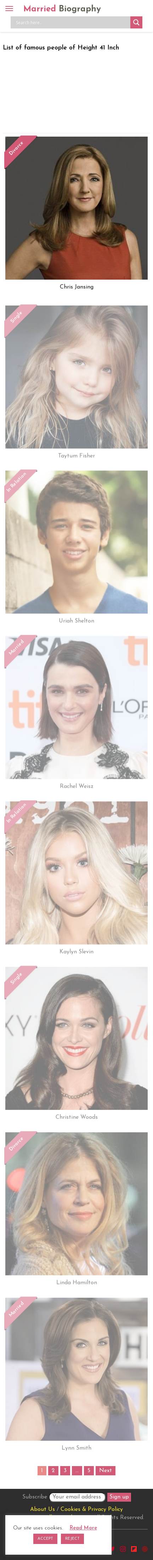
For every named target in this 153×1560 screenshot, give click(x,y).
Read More (83, 1528)
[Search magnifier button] (136, 22)
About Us (42, 1509)
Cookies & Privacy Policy (92, 1509)
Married (62, 9)
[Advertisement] (76, 90)
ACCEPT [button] (45, 1539)
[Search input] (72, 22)
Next (105, 1471)
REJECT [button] (72, 1539)
